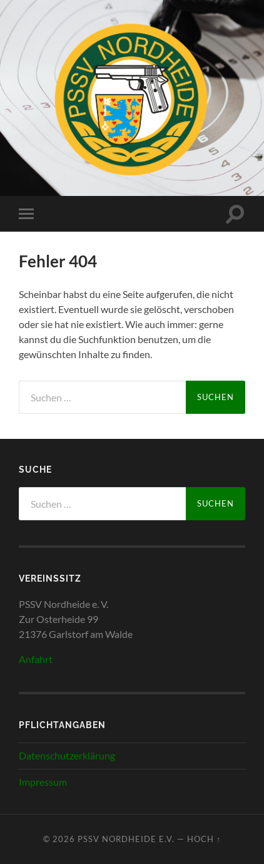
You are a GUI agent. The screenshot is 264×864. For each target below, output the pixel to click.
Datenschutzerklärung (67, 755)
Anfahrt (36, 659)
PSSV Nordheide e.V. (126, 839)
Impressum (43, 782)
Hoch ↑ (204, 839)
